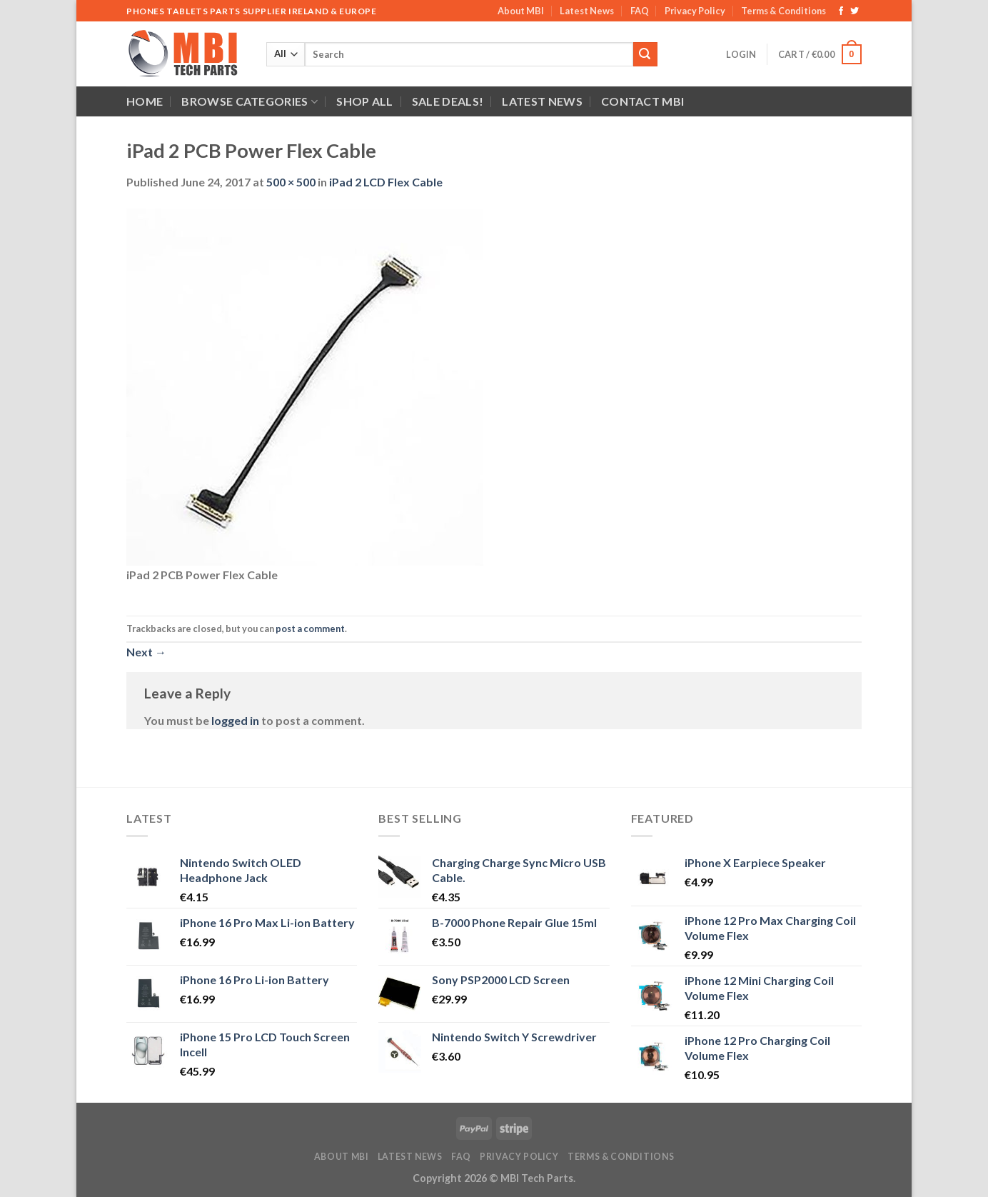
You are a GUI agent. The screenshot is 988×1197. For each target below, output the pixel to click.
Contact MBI (643, 101)
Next (146, 651)
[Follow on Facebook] (841, 11)
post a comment (310, 628)
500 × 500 (291, 182)
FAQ (639, 10)
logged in (235, 720)
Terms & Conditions (783, 10)
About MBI (521, 10)
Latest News (587, 10)
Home (144, 101)
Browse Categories (249, 101)
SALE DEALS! (448, 101)
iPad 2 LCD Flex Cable (386, 182)
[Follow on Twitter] (854, 11)
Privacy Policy (695, 10)
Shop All (364, 101)
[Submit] (645, 54)
